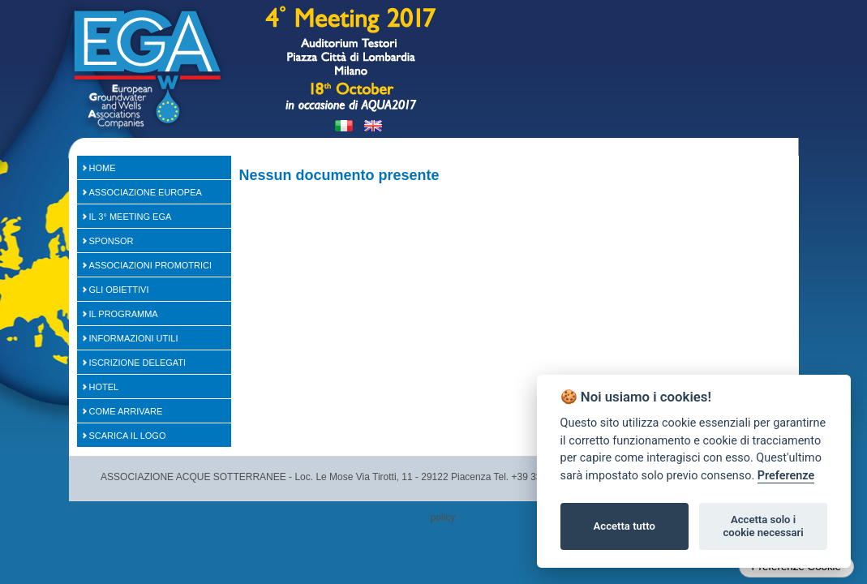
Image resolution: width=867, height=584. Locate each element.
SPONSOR (111, 241)
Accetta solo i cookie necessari (763, 526)
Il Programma (123, 314)
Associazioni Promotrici (150, 265)
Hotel (104, 387)
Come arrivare (126, 411)
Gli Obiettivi (119, 289)
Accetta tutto (624, 526)
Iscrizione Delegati (138, 362)
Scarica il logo (127, 435)
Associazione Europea (145, 192)
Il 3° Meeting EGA (130, 216)
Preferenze (786, 476)
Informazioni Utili (133, 338)
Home (102, 168)
